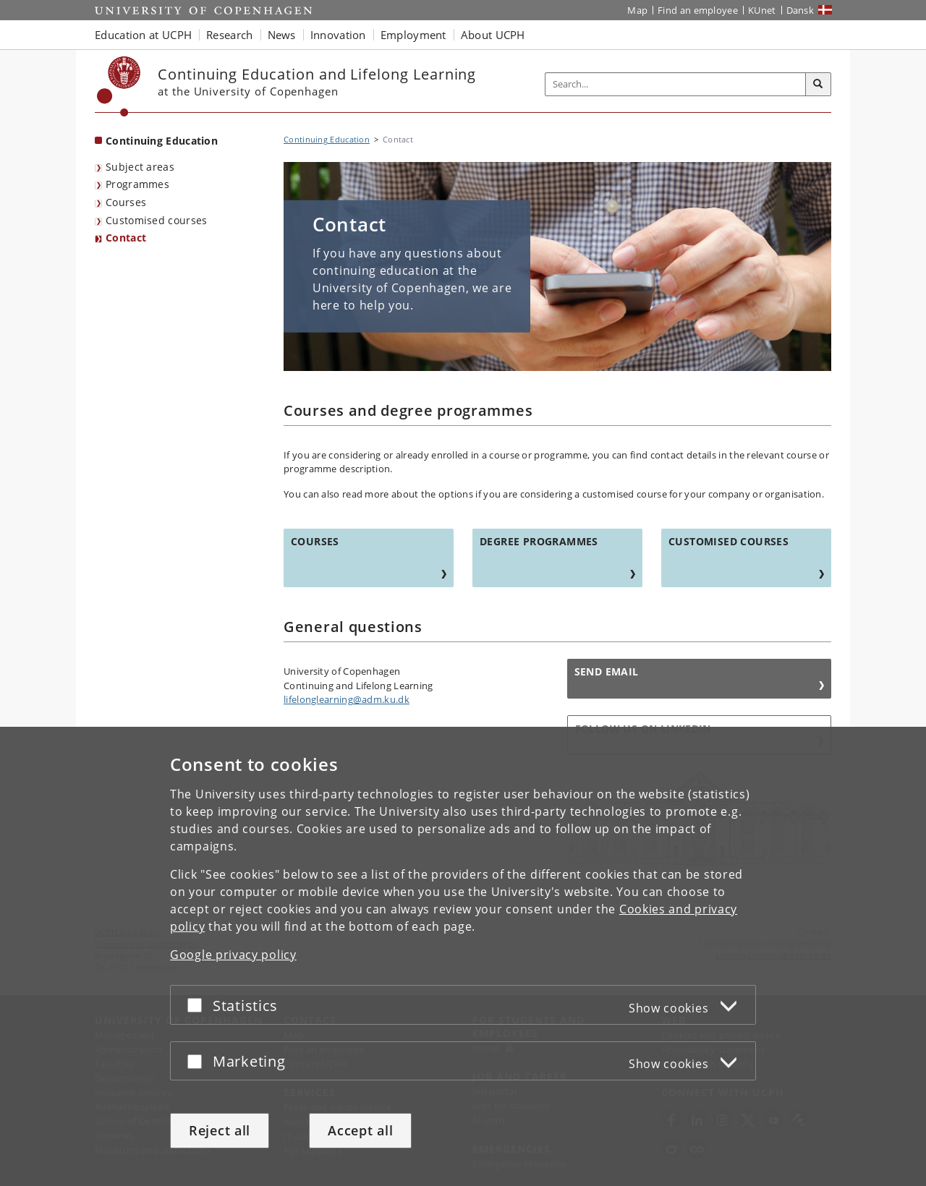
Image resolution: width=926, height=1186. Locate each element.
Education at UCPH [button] (143, 34)
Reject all (219, 1130)
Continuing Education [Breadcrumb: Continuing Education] (327, 139)
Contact (126, 237)
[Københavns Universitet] (119, 86)
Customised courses (156, 220)
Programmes (137, 184)
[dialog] (463, 956)
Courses (126, 202)
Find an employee (698, 10)
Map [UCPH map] (637, 10)
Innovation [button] (338, 34)
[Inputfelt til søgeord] (676, 84)
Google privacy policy (233, 955)
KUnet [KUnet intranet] (762, 10)
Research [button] (229, 34)
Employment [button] (413, 34)
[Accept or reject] (198, 1005)
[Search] (818, 84)
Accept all (360, 1130)
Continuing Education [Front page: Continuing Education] (162, 141)
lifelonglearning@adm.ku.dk (346, 699)
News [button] (282, 34)
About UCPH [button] (493, 34)
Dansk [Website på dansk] (800, 10)
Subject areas (140, 167)
